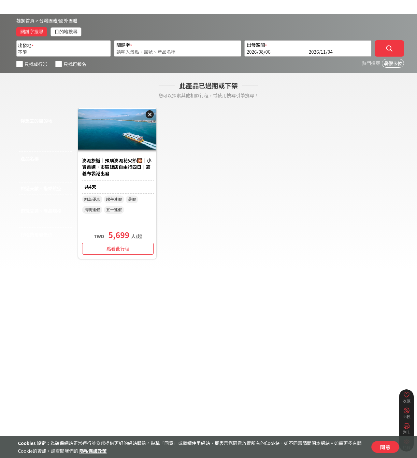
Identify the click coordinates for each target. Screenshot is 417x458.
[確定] (389, 48)
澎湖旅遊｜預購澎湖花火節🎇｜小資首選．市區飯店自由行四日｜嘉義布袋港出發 (116, 167)
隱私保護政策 (93, 451)
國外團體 (68, 20)
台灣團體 (48, 20)
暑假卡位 (393, 63)
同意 (385, 447)
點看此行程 (118, 248)
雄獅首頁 (25, 20)
